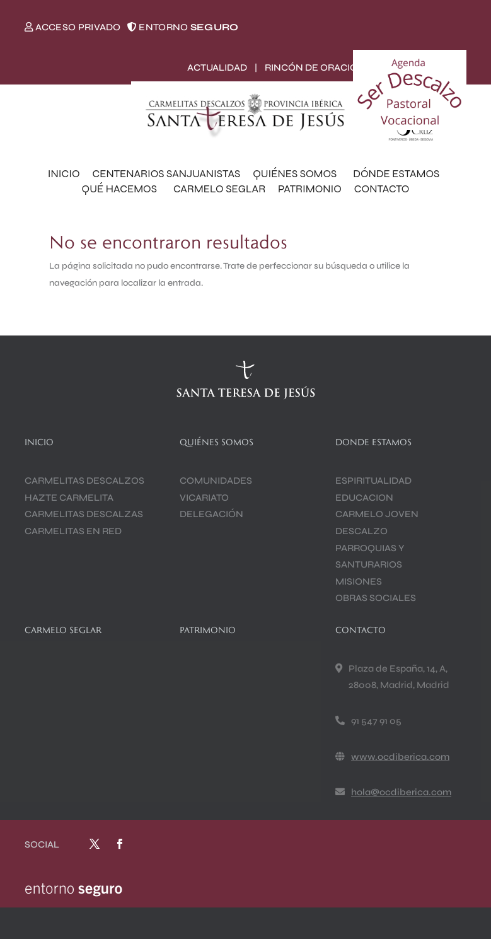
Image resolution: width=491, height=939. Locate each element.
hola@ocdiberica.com (401, 792)
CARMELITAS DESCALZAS (84, 514)
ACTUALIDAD (217, 67)
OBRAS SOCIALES (375, 598)
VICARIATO (204, 497)
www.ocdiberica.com (400, 756)
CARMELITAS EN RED (73, 531)
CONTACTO (382, 189)
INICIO (64, 173)
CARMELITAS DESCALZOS (84, 480)
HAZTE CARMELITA (69, 497)
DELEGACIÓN (211, 514)
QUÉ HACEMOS (121, 189)
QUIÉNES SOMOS (296, 173)
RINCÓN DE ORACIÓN (315, 67)
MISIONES (358, 581)
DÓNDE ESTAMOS (398, 173)
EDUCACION (364, 497)
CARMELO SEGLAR (219, 189)
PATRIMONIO (310, 189)
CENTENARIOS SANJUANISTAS (167, 173)
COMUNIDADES (216, 480)
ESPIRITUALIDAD (373, 480)
